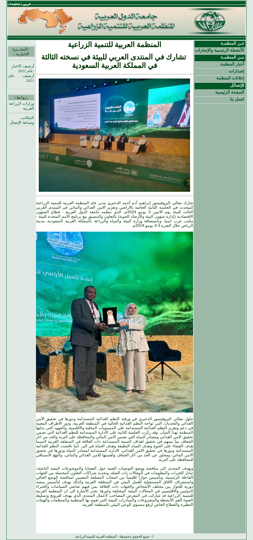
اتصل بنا (237, 99)
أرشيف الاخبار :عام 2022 (23, 68)
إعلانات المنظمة (230, 78)
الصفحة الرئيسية (229, 92)
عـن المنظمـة (232, 43)
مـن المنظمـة (232, 57)
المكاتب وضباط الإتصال (22, 120)
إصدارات (236, 71)
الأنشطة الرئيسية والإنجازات (219, 50)
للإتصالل (237, 85)
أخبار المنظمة (232, 64)
